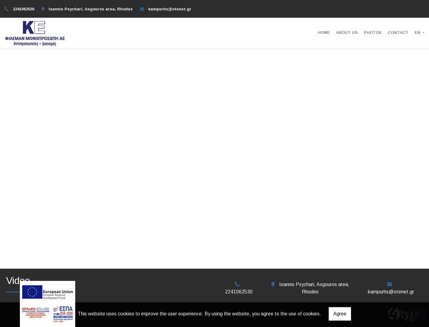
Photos (373, 32)
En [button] (418, 32)
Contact (398, 32)
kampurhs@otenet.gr (169, 9)
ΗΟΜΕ (324, 32)
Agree (339, 313)
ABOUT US (347, 32)
